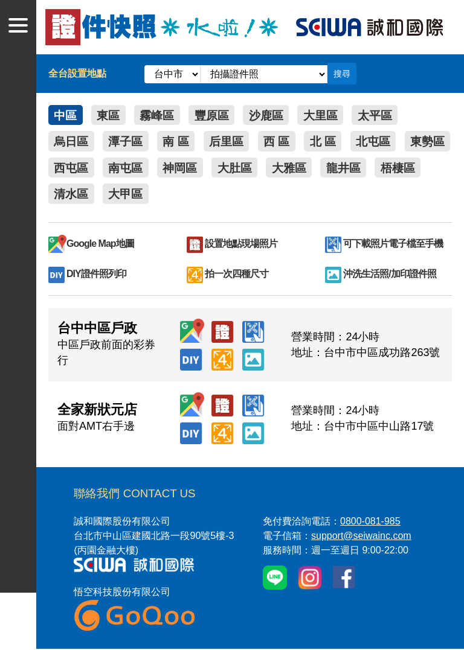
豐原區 (219, 115)
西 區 (287, 141)
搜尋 (342, 73)
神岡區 (243, 168)
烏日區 (72, 141)
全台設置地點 (77, 73)
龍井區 (415, 168)
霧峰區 (162, 115)
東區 (111, 115)
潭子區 (129, 141)
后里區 (235, 141)
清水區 (129, 195)
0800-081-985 (370, 522)
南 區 (182, 141)
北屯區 (388, 141)
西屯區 (129, 168)
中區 (66, 115)
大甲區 (187, 195)
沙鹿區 (277, 115)
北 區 (336, 141)
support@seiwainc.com (361, 537)
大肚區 (301, 168)
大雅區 (358, 168)
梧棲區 (72, 195)
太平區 (391, 115)
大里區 (333, 115)
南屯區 (187, 168)
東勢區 (72, 168)
